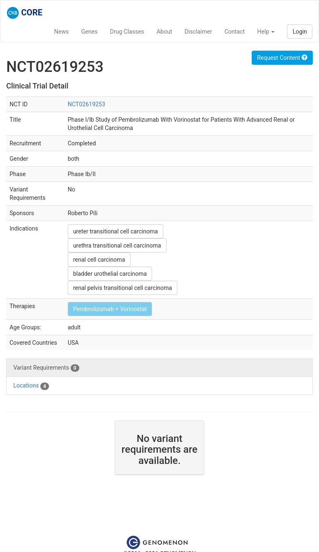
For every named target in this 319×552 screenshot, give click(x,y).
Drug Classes (127, 31)
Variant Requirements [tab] (46, 368)
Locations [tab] (31, 386)
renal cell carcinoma (99, 259)
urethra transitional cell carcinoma (117, 245)
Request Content (282, 57)
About (164, 31)
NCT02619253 (86, 104)
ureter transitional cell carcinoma (115, 231)
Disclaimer (198, 31)
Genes (89, 31)
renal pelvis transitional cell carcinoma (122, 288)
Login (299, 31)
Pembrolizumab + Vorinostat (110, 309)
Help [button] (266, 31)
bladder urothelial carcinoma (110, 273)
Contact (234, 31)
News (61, 31)
